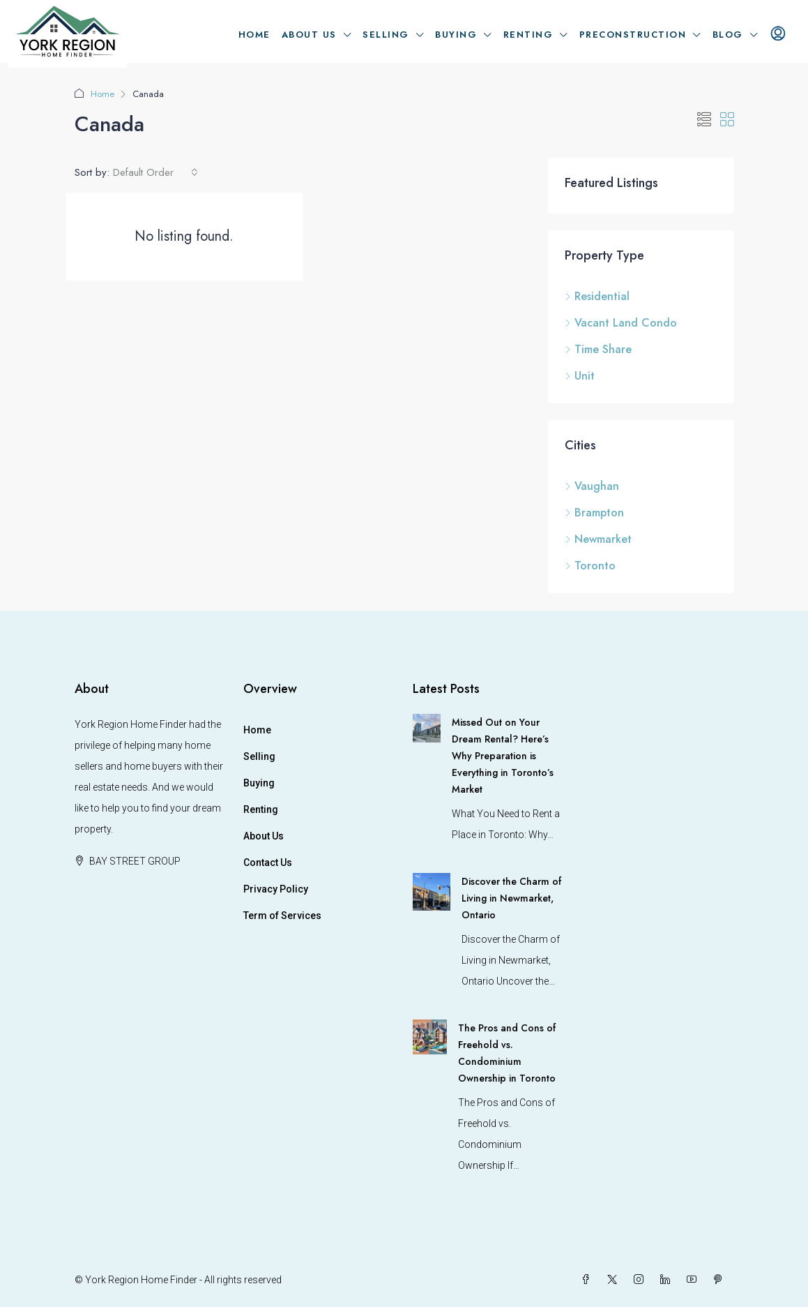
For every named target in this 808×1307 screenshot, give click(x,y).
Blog (727, 34)
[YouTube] (694, 1279)
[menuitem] (778, 35)
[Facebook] (588, 1279)
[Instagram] (641, 1279)
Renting (528, 34)
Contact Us (267, 862)
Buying (456, 34)
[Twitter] (615, 1279)
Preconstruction (633, 34)
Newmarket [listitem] (598, 539)
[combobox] (155, 172)
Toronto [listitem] (590, 566)
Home (254, 34)
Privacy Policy (275, 889)
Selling (386, 34)
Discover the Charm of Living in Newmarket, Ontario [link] (511, 898)
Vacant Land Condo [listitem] (621, 323)
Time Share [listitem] (598, 349)
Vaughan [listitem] (592, 486)
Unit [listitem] (580, 376)
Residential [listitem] (597, 296)
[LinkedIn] (668, 1279)
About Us (309, 34)
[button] (704, 120)
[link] (427, 727)
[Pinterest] (721, 1279)
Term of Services (282, 915)
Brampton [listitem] (594, 513)
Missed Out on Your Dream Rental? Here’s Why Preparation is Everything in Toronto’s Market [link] (503, 755)
